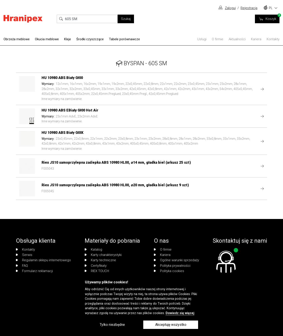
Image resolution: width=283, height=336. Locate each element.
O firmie (217, 39)
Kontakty (273, 39)
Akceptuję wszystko (170, 325)
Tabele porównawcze (124, 39)
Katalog (93, 250)
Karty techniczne (100, 260)
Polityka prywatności (172, 266)
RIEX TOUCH (97, 271)
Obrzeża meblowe (17, 39)
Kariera (256, 39)
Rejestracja (249, 8)
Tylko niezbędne (112, 325)
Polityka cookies (169, 271)
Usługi (202, 39)
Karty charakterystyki (103, 255)
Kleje (67, 39)
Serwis (24, 255)
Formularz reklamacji (34, 271)
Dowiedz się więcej (180, 313)
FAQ (22, 266)
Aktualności (237, 39)
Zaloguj (230, 8)
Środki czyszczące (90, 39)
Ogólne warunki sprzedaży (176, 260)
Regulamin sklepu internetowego (43, 260)
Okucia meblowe (47, 39)
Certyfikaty (96, 266)
